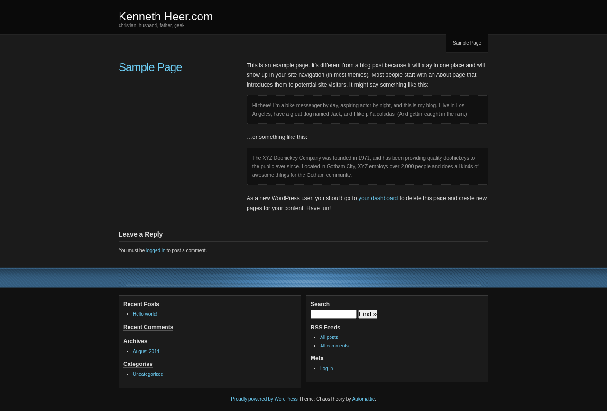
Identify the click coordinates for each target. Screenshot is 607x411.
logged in (156, 250)
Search (320, 304)
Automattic (363, 399)
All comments (334, 345)
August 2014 (146, 351)
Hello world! (145, 314)
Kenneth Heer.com (166, 16)
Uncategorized (148, 374)
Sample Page (467, 43)
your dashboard (378, 198)
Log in (326, 368)
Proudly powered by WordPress (264, 399)
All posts (329, 337)
